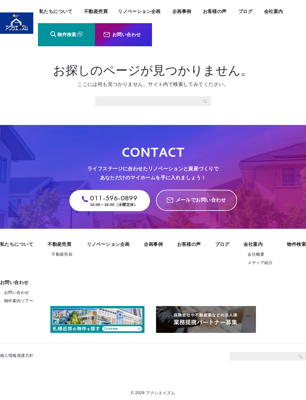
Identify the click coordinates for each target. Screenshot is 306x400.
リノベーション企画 (139, 11)
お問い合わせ (126, 34)
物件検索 (66, 34)
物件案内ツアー (18, 300)
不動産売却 (62, 254)
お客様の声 (215, 11)
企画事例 (181, 11)
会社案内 (273, 11)
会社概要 (256, 254)
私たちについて (55, 11)
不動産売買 (96, 11)
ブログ (245, 11)
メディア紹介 (260, 262)
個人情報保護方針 (19, 355)
